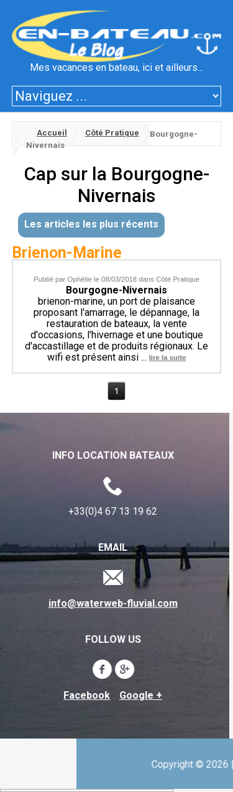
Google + (138, 695)
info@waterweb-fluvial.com (110, 603)
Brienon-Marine (67, 253)
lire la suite (167, 355)
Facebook (85, 695)
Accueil (52, 132)
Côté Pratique (112, 132)
